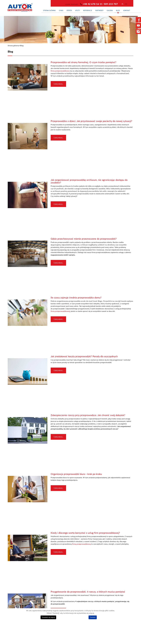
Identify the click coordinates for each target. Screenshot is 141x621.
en (126, 4)
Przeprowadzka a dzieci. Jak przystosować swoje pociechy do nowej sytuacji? (91, 121)
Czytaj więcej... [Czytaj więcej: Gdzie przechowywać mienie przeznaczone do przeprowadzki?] (58, 263)
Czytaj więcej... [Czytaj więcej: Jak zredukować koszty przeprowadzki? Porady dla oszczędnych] (58, 370)
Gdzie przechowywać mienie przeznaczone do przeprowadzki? (84, 238)
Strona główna (49, 10)
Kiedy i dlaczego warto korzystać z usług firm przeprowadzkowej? (85, 532)
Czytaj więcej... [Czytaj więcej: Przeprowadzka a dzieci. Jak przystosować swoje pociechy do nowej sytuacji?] (58, 138)
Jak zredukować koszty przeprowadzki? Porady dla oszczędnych (84, 356)
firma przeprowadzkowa (60, 71)
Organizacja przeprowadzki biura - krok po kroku (76, 474)
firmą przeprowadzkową (81, 544)
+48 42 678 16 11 (93, 3)
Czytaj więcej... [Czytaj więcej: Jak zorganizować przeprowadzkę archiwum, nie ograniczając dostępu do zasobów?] (58, 204)
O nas (61, 10)
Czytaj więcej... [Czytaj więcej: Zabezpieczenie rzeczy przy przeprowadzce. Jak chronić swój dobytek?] (58, 437)
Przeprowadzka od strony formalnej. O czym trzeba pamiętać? (83, 62)
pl (122, 4)
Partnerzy (99, 10)
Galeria (110, 10)
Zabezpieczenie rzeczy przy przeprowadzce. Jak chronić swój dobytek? (88, 415)
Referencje (87, 10)
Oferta (69, 10)
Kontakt (126, 10)
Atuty (77, 10)
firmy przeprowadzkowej (60, 311)
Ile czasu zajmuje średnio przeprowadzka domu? (76, 297)
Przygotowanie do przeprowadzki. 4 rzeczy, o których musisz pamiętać (88, 591)
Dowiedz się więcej (48, 617)
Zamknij (92, 617)
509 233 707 (111, 3)
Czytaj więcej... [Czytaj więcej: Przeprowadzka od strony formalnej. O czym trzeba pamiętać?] (58, 84)
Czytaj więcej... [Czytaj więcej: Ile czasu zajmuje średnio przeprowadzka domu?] (58, 319)
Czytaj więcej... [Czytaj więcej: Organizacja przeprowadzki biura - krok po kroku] (58, 488)
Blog (118, 10)
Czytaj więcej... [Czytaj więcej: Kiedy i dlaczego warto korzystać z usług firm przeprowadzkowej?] (58, 552)
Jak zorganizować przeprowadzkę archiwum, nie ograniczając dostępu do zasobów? (89, 181)
